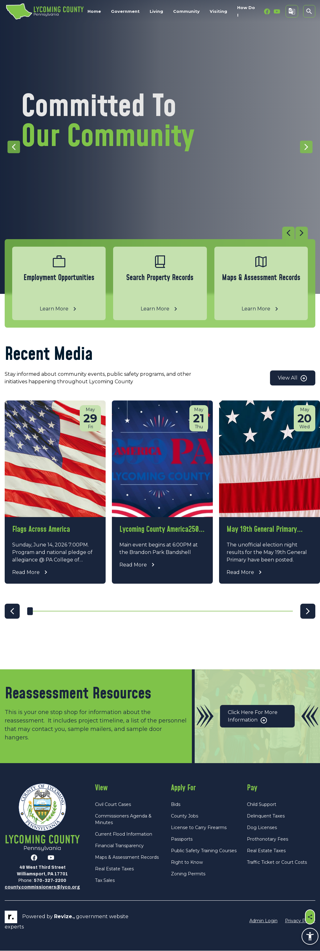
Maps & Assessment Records (127, 857)
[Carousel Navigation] (156, 233)
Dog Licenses (262, 827)
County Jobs (184, 816)
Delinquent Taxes (266, 816)
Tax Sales (105, 880)
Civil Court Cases (113, 804)
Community (186, 11)
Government (125, 11)
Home (94, 11)
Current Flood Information (123, 834)
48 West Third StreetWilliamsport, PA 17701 (42, 871)
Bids (175, 804)
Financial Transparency (119, 845)
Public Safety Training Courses (204, 850)
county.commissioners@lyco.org (42, 887)
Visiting (218, 11)
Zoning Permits (188, 874)
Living (156, 11)
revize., (64, 917)
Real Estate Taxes (114, 869)
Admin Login (263, 920)
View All (293, 378)
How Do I (246, 11)
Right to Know (187, 862)
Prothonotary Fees (267, 839)
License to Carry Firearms (199, 827)
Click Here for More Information (253, 716)
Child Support (261, 804)
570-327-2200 (50, 880)
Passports (181, 839)
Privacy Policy (300, 920)
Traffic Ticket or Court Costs (277, 862)
